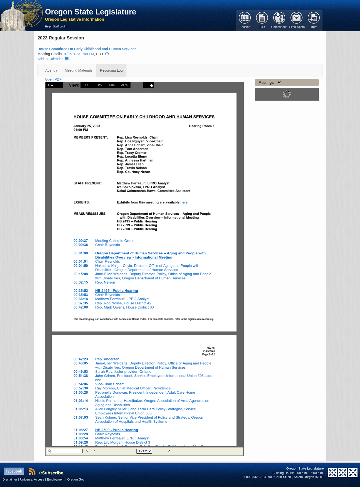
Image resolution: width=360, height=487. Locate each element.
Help (48, 26)
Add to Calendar (53, 59)
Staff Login (59, 26)
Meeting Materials (78, 70)
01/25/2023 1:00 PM (78, 54)
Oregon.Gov (75, 479)
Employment (55, 479)
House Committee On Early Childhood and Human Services (87, 49)
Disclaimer (9, 479)
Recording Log (111, 70)
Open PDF (53, 79)
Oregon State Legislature (90, 11)
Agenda (51, 70)
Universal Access (32, 479)
